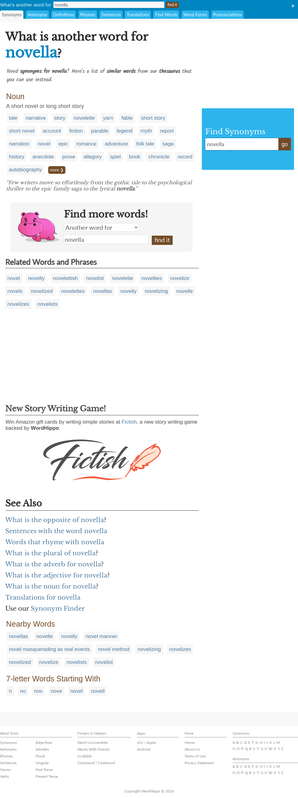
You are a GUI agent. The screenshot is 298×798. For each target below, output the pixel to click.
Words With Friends (93, 749)
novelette (84, 118)
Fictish (129, 422)
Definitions (63, 14)
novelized (42, 291)
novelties (151, 278)
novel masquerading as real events (49, 649)
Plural (40, 756)
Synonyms (12, 14)
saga (168, 144)
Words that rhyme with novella (54, 542)
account (52, 131)
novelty (36, 278)
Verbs (4, 776)
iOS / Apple (146, 742)
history (16, 157)
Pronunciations (227, 14)
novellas (102, 291)
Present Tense (47, 776)
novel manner (101, 636)
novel (44, 144)
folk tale (145, 144)
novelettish (65, 278)
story (59, 118)
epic (63, 144)
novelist (95, 278)
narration (19, 144)
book (134, 157)
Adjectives (44, 742)
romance (86, 144)
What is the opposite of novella (54, 520)
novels (14, 291)
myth (146, 131)
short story (153, 118)
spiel (115, 157)
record (185, 157)
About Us (192, 749)
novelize (179, 278)
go (284, 144)
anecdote (43, 157)
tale (13, 118)
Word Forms (195, 14)
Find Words (166, 14)
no (23, 691)
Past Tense (44, 769)
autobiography (25, 170)
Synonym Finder (58, 608)
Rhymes (87, 14)
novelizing (156, 291)
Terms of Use (195, 756)
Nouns (5, 769)
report (167, 131)
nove (56, 691)
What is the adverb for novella (53, 564)
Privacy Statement (199, 762)
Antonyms (37, 14)
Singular (42, 762)
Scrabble (84, 756)
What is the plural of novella (50, 553)
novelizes (18, 304)
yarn (108, 118)
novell (97, 691)
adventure (116, 144)
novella (106, 239)
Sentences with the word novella (56, 531)
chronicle (158, 157)
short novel (21, 131)
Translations (138, 14)
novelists (47, 304)
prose (69, 157)
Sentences (111, 14)
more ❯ (57, 170)
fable (127, 118)
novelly (128, 291)
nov (38, 691)
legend (124, 131)
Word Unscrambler (92, 742)
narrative (35, 118)
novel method (113, 649)
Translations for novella (42, 597)
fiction (76, 131)
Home (189, 742)
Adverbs (42, 749)
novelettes (73, 291)
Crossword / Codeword (96, 762)
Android (143, 749)
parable (99, 131)
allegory (93, 157)
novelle (184, 291)
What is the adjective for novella (56, 575)
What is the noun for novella (50, 586)
